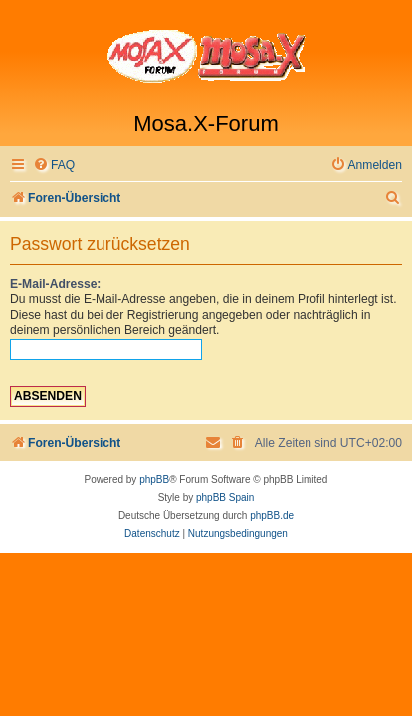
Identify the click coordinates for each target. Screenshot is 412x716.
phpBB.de (272, 515)
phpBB (154, 479)
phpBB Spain (225, 497)
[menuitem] (54, 165)
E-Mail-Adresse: (55, 284)
